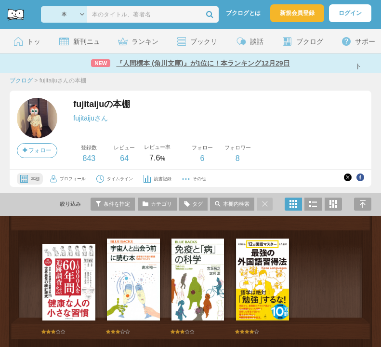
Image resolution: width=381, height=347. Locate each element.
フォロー (37, 150)
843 (88, 158)
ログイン (350, 13)
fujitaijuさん (90, 118)
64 (124, 158)
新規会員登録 (297, 13)
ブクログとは (243, 13)
